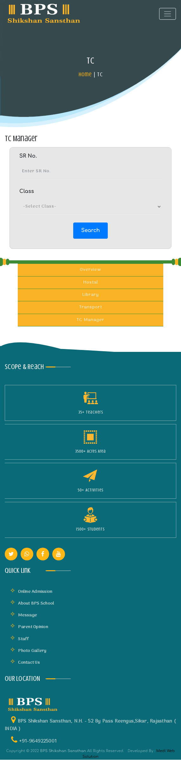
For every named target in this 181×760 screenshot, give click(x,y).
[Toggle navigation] (167, 14)
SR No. (28, 156)
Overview (90, 269)
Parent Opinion (29, 627)
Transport (90, 307)
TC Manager (90, 320)
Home (85, 74)
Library (90, 294)
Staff (19, 639)
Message (23, 615)
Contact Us (25, 662)
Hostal (90, 282)
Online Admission (31, 591)
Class (26, 191)
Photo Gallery (28, 650)
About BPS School (32, 603)
